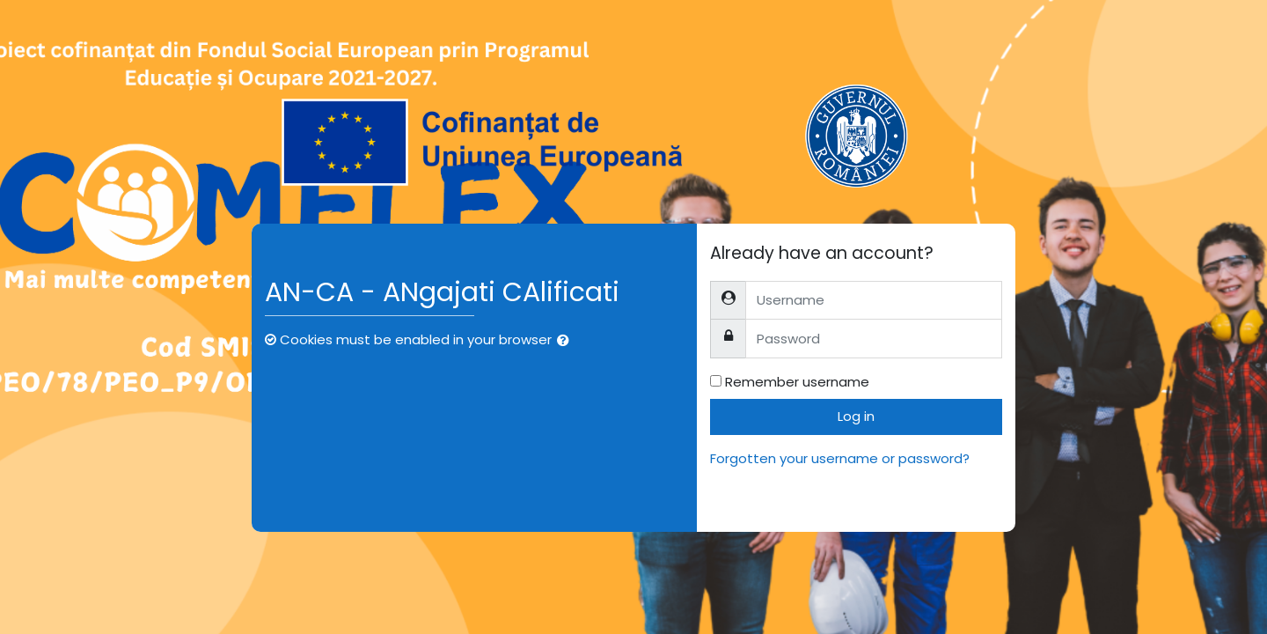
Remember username (797, 381)
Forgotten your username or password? (840, 458)
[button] (566, 341)
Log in (856, 416)
